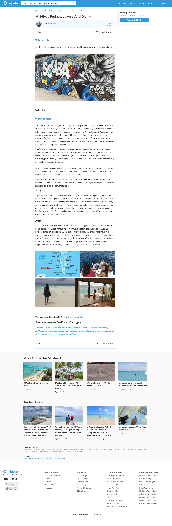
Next (147, 373)
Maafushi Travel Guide (45, 11)
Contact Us (48, 482)
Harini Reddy (125, 433)
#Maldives (58, 458)
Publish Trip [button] (153, 3)
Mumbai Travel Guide (114, 485)
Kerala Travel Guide (113, 491)
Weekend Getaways (84, 488)
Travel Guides (82, 479)
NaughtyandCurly (63, 439)
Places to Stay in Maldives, (128, 449)
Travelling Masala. (75, 317)
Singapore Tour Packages (148, 500)
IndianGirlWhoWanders (33, 439)
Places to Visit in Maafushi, (33, 449)
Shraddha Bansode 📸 (97, 439)
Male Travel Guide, (76, 451)
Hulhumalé (43, 118)
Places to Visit (82, 491)
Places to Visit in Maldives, (112, 449)
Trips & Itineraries (83, 482)
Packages (141, 3)
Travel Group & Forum (85, 485)
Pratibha (92, 389)
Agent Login (49, 488)
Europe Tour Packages (147, 482)
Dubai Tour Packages (146, 485)
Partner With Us (50, 485)
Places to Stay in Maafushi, (65, 449)
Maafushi (42, 40)
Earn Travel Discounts (52, 476)
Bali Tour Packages (145, 479)
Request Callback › (134, 20)
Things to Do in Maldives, (96, 449)
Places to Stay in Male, (36, 451)
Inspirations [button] (122, 3)
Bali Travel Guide (112, 494)
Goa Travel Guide (113, 479)
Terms (88, 514)
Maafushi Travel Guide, (81, 449)
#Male (63, 458)
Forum (132, 3)
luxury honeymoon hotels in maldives (86, 331)
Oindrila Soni (61, 392)
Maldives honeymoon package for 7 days (52, 331)
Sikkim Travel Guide (113, 503)
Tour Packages (82, 476)
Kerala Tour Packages (146, 488)
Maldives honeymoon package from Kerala (53, 327)
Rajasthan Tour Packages (148, 494)
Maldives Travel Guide (114, 497)
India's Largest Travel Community (13, 475)
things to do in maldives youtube (62, 334)
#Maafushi (28, 458)
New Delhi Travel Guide (115, 482)
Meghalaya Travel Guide (115, 500)
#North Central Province (47, 458)
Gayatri (28, 389)
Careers (47, 479)
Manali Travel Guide (113, 488)
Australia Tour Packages (147, 497)
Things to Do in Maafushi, (49, 449)
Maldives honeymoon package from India (89, 327)
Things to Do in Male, (64, 451)
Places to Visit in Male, (50, 451)
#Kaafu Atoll (35, 458)
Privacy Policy (96, 514)
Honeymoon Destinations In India (118, 506)
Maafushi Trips (59, 11)
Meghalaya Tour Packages (148, 491)
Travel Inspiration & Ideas (115, 476)
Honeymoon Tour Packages (148, 503)
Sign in (163, 3)
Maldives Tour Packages (147, 476)
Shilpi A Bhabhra (126, 389)
